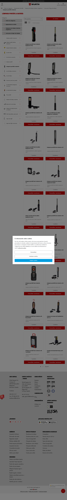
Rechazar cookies (33, 256)
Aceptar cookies (33, 260)
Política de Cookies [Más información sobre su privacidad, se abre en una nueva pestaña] (22, 248)
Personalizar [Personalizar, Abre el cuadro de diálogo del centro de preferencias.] (33, 252)
